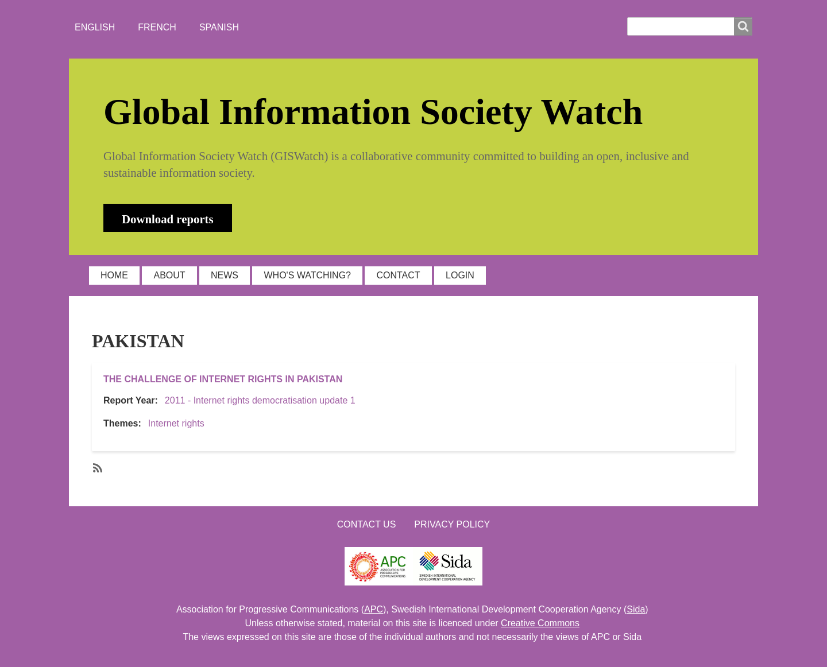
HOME (114, 275)
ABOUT (169, 275)
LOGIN (460, 275)
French (157, 27)
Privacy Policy (452, 524)
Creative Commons (540, 623)
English (95, 27)
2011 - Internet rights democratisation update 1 (260, 400)
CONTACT (398, 275)
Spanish (219, 27)
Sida (636, 609)
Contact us (366, 524)
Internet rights (176, 423)
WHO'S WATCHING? (307, 275)
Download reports (168, 219)
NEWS (224, 275)
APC (373, 609)
